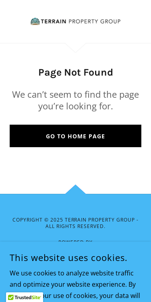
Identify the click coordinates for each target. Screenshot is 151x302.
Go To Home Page (75, 136)
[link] (75, 21)
